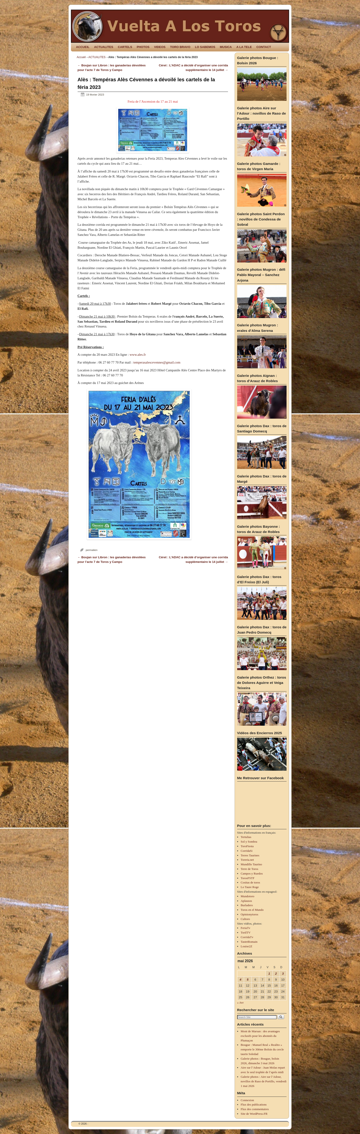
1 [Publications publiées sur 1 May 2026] (269, 973)
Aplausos (246, 901)
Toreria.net (247, 859)
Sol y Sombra (249, 841)
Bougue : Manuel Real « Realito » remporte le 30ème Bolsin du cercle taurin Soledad (262, 1049)
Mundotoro (247, 896)
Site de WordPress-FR (254, 1113)
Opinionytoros (249, 914)
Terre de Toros (249, 869)
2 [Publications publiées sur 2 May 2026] (276, 973)
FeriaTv (245, 928)
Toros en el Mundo (252, 909)
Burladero (247, 905)
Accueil (81, 57)
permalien (91, 549)
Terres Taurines (250, 855)
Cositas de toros (250, 882)
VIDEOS (160, 47)
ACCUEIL (83, 47)
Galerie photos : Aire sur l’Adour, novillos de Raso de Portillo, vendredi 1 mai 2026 (263, 1081)
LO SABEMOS (205, 47)
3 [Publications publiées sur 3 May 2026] (283, 973)
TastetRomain (249, 941)
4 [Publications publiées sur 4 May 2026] (240, 979)
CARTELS (125, 47)
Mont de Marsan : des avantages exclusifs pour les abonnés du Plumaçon (260, 1036)
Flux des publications (254, 1104)
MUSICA (226, 47)
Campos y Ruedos (252, 873)
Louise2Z (246, 946)
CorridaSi (246, 850)
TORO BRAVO (180, 47)
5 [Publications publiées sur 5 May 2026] (247, 979)
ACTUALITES (103, 47)
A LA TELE (244, 47)
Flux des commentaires (255, 1109)
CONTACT (263, 47)
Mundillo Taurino (251, 864)
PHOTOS (143, 47)
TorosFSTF (247, 878)
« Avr (240, 1002)
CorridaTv (247, 937)
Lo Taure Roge (250, 887)
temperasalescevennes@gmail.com (156, 362)
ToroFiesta (247, 846)
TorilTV (245, 932)
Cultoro (245, 919)
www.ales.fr (138, 354)
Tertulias (246, 837)
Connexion (247, 1100)
